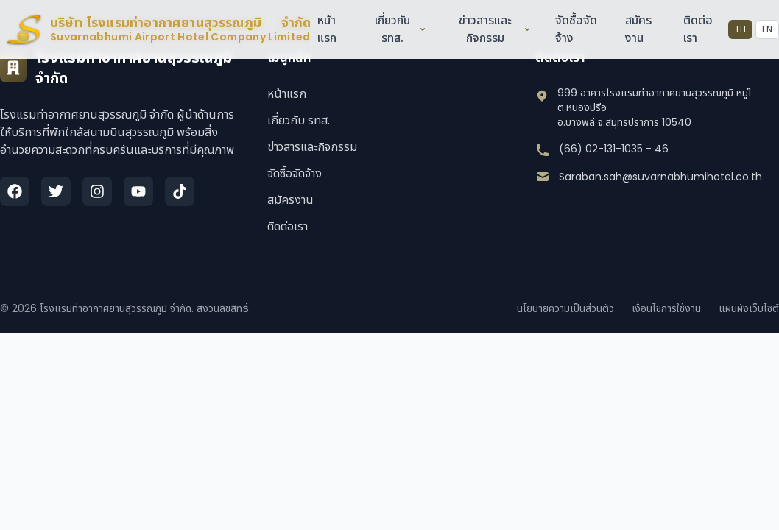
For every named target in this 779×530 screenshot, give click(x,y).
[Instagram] (97, 191)
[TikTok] (179, 191)
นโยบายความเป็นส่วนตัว (565, 308)
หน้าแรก (326, 29)
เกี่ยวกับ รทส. (400, 29)
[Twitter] (56, 191)
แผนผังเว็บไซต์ (749, 308)
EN (767, 29)
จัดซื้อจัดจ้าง (294, 173)
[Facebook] (14, 191)
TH (740, 29)
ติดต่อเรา (287, 226)
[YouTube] (138, 191)
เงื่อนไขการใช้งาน (666, 308)
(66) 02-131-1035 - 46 (614, 148)
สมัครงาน (638, 29)
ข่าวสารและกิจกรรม (494, 29)
